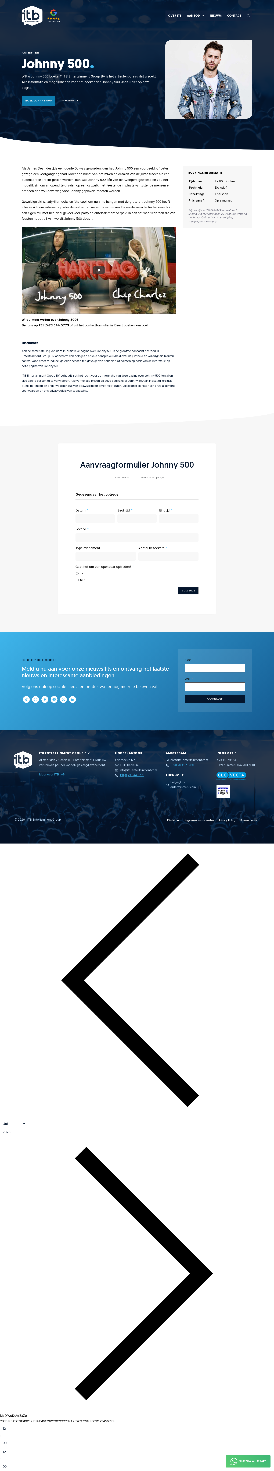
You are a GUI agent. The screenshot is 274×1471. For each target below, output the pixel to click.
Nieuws (216, 16)
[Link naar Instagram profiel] (35, 699)
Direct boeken (124, 325)
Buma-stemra (248, 820)
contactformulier (97, 325)
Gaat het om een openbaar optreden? (103, 567)
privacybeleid (58, 391)
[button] (248, 15)
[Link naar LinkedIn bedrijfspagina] (72, 699)
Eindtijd (164, 511)
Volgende (188, 590)
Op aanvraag (223, 200)
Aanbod (197, 15)
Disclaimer (173, 820)
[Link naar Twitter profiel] (63, 699)
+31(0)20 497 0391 (182, 765)
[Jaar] (23, 1132)
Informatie (70, 100)
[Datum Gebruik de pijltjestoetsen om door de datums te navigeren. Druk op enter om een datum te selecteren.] (95, 518)
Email (187, 678)
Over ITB (175, 16)
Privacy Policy (227, 820)
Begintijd (123, 511)
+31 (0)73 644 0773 (54, 325)
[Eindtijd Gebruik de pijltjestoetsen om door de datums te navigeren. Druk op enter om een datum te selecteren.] (179, 518)
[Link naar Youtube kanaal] (54, 699)
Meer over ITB (49, 774)
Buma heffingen (32, 386)
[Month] (13, 1124)
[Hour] (7, 1428)
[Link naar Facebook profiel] (44, 699)
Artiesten (30, 52)
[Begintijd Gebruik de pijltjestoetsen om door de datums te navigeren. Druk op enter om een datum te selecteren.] (137, 518)
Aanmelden (215, 698)
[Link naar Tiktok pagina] (26, 699)
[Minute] (7, 1443)
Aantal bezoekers (151, 548)
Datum (80, 511)
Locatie (80, 529)
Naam (188, 659)
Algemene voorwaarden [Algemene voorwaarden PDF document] (199, 820)
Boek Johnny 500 (38, 100)
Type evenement (87, 548)
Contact (234, 16)
